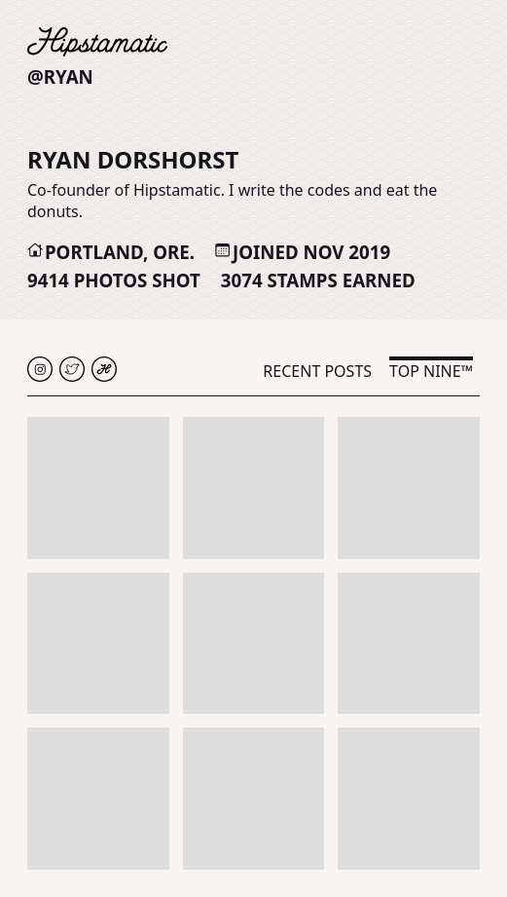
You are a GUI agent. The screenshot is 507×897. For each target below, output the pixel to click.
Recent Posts (317, 371)
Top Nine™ (431, 371)
